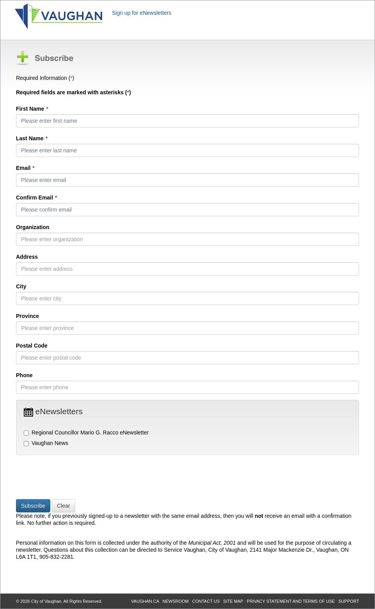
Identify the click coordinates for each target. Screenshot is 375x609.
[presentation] (75, 478)
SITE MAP (233, 601)
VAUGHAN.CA (145, 601)
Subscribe (33, 506)
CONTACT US (206, 601)
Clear (63, 506)
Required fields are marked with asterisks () (73, 92)
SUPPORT (348, 601)
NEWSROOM (176, 601)
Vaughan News (46, 443)
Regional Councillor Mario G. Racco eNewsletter (86, 432)
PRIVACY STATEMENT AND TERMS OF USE (291, 601)
